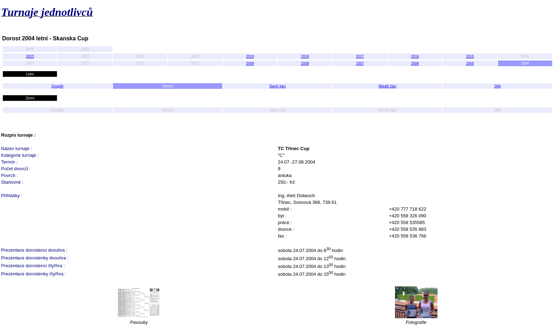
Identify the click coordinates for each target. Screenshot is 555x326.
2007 (360, 63)
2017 (360, 56)
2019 (250, 56)
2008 (305, 63)
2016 (415, 56)
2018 (305, 56)
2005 (470, 63)
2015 (470, 56)
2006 (415, 63)
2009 (250, 63)
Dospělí (57, 86)
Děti (497, 86)
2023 (30, 56)
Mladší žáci (387, 86)
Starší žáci (277, 86)
